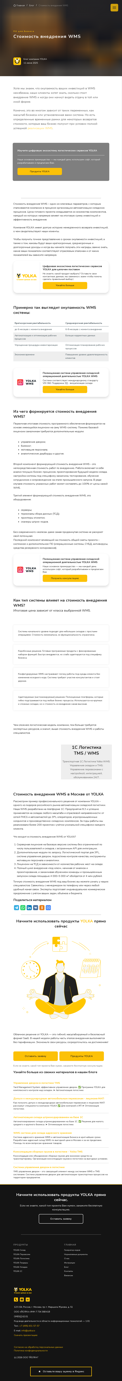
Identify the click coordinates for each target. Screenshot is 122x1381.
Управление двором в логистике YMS (36, 1083)
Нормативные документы (76, 1254)
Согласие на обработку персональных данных (38, 1347)
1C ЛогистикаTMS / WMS (86, 750)
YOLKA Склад (19, 1250)
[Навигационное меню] (114, 8)
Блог (31, 5)
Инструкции (69, 1263)
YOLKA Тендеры (20, 1263)
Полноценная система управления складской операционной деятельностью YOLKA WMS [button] (71, 560)
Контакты (68, 1271)
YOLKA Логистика (21, 1258)
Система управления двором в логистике (39, 1167)
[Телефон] (16, 1300)
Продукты (20, 1244)
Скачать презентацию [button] (25, 1335)
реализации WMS (40, 128)
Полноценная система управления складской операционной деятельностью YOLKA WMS (71, 374)
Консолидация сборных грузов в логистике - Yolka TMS (48, 1151)
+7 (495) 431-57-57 (29, 1325)
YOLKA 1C (17, 1271)
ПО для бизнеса (23, 31)
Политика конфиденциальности (31, 1350)
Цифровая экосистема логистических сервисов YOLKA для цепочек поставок (72, 268)
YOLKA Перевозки (21, 1254)
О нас (66, 1258)
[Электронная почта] (22, 1300)
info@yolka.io (28, 1330)
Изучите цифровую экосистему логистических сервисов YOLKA (57, 150)
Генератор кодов (72, 1250)
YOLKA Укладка (20, 1267)
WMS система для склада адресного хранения (42, 1133)
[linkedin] (28, 1300)
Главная (21, 5)
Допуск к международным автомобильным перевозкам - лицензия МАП (58, 1098)
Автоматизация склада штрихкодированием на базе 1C (48, 1117)
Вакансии (68, 1275)
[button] (35, 1056)
